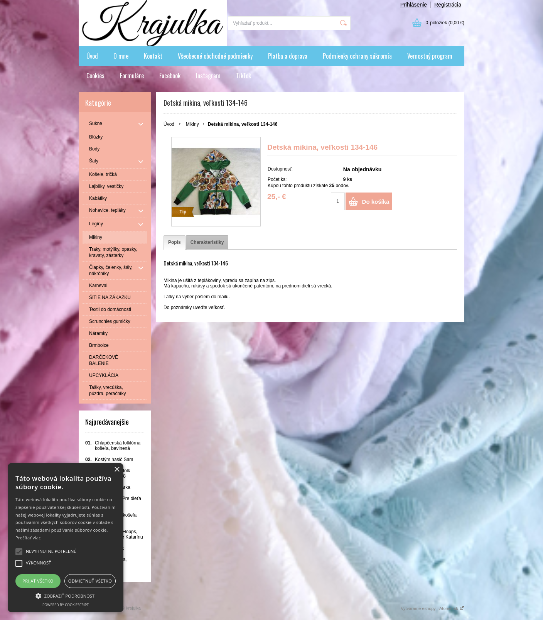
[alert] (65, 537)
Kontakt (153, 56)
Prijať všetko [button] (38, 581)
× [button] (117, 470)
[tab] (174, 242)
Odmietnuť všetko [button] (90, 581)
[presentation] (174, 242)
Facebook (169, 75)
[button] (65, 595)
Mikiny (192, 124)
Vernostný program (429, 56)
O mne (120, 56)
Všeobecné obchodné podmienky (215, 56)
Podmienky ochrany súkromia (357, 56)
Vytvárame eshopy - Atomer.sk (432, 608)
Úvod (92, 56)
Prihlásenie (413, 5)
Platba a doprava (287, 56)
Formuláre (132, 75)
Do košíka (376, 201)
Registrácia (447, 5)
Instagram (208, 75)
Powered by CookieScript (65, 604)
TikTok (243, 75)
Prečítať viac (28, 538)
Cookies (95, 75)
